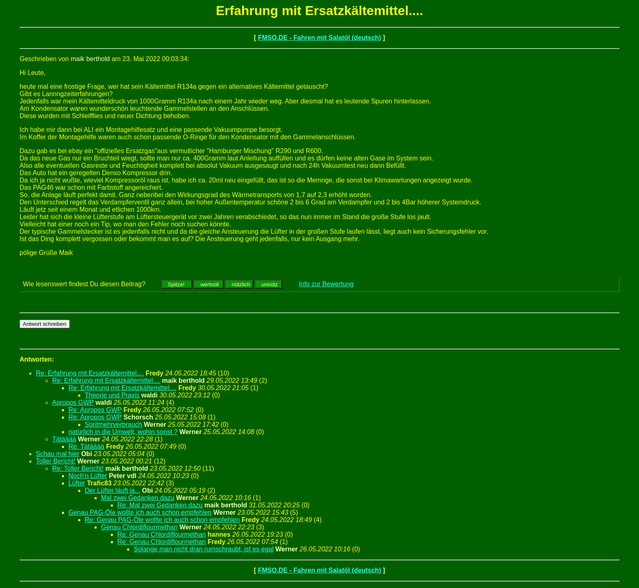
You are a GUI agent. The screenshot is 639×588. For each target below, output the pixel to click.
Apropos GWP (73, 402)
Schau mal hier (57, 453)
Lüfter (76, 483)
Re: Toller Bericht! (78, 468)
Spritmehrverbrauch (113, 424)
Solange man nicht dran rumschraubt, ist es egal (203, 549)
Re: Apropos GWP (94, 409)
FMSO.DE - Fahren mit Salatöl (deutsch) (319, 37)
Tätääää (64, 439)
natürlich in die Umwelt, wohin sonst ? (123, 431)
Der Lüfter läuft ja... (112, 490)
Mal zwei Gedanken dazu (137, 497)
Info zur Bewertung (326, 284)
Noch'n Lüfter (87, 475)
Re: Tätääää (86, 446)
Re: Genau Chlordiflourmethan (161, 534)
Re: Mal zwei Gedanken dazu (160, 505)
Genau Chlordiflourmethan (139, 527)
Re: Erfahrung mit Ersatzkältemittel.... (90, 373)
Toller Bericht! (55, 461)
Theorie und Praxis (112, 395)
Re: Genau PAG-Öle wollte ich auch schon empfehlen (162, 519)
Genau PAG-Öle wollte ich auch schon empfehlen (140, 512)
